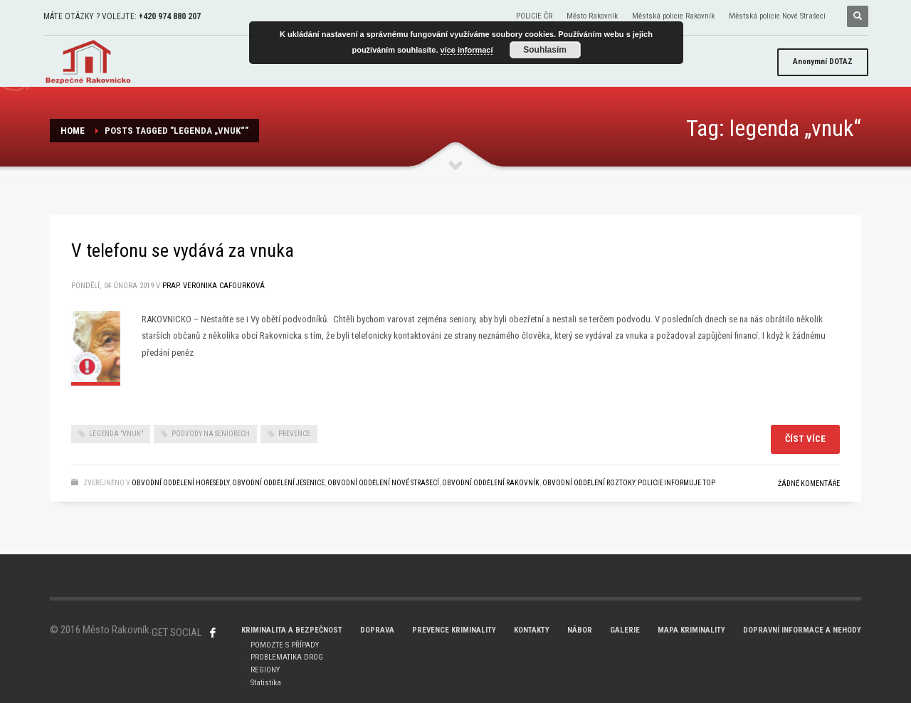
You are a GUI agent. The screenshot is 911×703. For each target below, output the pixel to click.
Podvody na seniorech (211, 434)
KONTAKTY (531, 630)
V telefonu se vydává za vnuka (182, 250)
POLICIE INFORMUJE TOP (676, 483)
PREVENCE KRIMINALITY (454, 630)
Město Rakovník (592, 16)
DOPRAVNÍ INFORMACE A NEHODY (802, 630)
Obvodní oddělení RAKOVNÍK (490, 483)
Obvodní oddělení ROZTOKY (588, 483)
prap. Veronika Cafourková (213, 285)
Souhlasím (545, 50)
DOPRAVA (377, 630)
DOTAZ (823, 61)
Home (72, 130)
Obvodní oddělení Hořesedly (180, 483)
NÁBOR (579, 630)
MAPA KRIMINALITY (691, 630)
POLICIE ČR (534, 16)
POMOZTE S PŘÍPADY (285, 645)
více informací (467, 50)
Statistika (266, 682)
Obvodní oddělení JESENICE (278, 483)
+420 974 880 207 (170, 16)
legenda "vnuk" (116, 434)
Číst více (805, 438)
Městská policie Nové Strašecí (777, 16)
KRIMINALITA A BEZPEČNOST (291, 630)
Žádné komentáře (809, 483)
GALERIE (625, 630)
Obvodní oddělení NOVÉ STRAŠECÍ (383, 483)
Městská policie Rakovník (673, 16)
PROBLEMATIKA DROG (287, 657)
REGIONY (265, 670)
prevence (294, 434)
